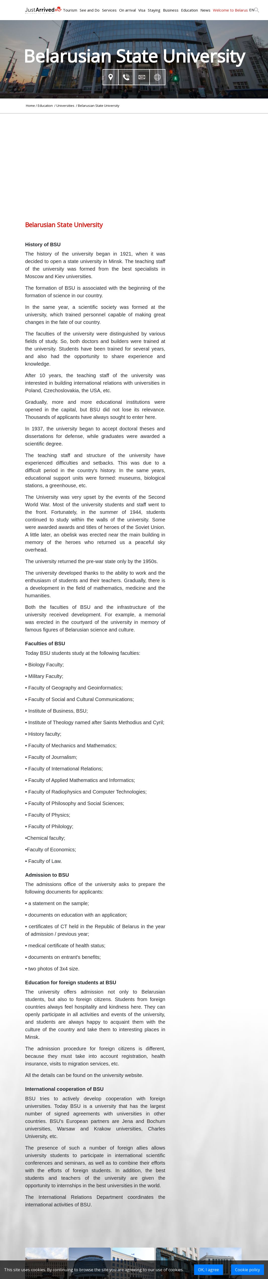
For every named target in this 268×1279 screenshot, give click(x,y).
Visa (141, 10)
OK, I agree (208, 1269)
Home (30, 105)
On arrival (127, 10)
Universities (66, 105)
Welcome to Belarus (230, 10)
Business (170, 10)
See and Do (90, 10)
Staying (154, 10)
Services (109, 10)
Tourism (70, 10)
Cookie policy (247, 1269)
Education (189, 10)
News (205, 10)
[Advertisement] (134, 149)
